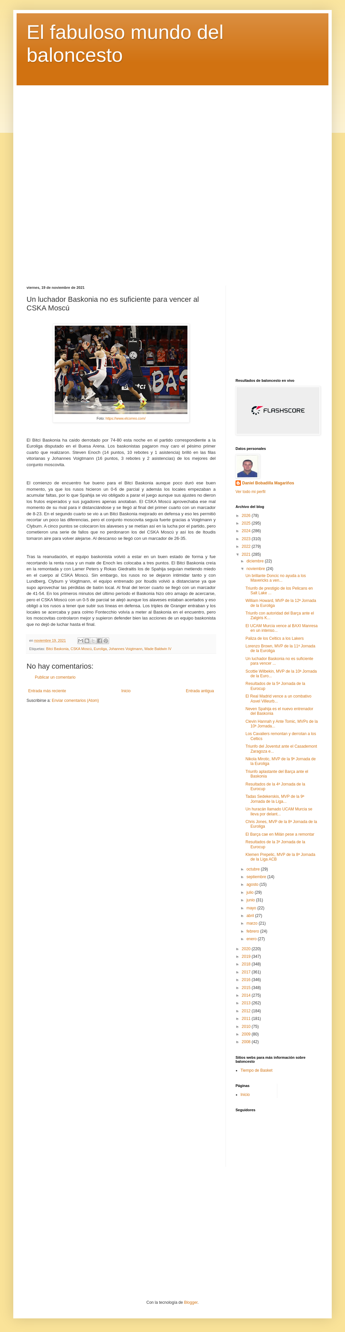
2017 (247, 972)
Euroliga (100, 649)
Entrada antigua (200, 691)
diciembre (255, 561)
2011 (247, 1018)
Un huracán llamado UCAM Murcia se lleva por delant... (278, 811)
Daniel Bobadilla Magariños (268, 483)
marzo (252, 923)
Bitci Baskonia (57, 649)
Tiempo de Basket (256, 1070)
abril (250, 915)
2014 (247, 995)
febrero (253, 931)
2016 (247, 979)
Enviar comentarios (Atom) (75, 700)
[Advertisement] (172, 180)
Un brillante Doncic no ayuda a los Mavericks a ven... (275, 578)
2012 (247, 1011)
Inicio (126, 691)
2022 (247, 546)
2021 (247, 554)
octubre (253, 869)
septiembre (256, 876)
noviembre (256, 568)
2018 (247, 964)
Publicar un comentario (55, 677)
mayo (251, 908)
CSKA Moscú (81, 649)
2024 (247, 531)
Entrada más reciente (47, 691)
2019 (247, 956)
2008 (247, 1042)
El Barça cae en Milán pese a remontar (279, 834)
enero (252, 939)
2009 (247, 1034)
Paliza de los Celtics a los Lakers (274, 638)
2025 (247, 523)
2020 (247, 949)
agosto (252, 884)
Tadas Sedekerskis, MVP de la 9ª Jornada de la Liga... (274, 798)
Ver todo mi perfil (250, 491)
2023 (247, 539)
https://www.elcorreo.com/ (125, 418)
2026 (247, 515)
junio (251, 900)
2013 (247, 1003)
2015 (247, 987)
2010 (247, 1026)
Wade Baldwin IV (158, 649)
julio (250, 892)
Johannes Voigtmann (125, 649)
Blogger (191, 1302)
